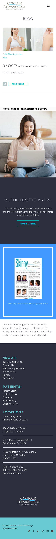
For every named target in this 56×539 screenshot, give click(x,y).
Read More (18, 84)
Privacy (6, 374)
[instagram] (48, 531)
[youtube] (52, 531)
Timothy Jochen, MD (13, 361)
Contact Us (8, 365)
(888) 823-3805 (20, 470)
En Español (8, 378)
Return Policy (9, 400)
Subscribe (28, 223)
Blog (5, 57)
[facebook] (34, 531)
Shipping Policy (10, 403)
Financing (7, 397)
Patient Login (9, 390)
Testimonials (9, 371)
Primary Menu (48, 6)
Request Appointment (14, 368)
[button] (5, 84)
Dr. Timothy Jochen (13, 54)
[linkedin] (38, 531)
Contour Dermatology (24, 525)
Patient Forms (10, 393)
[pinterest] (43, 531)
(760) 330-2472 (16, 466)
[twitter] (29, 531)
